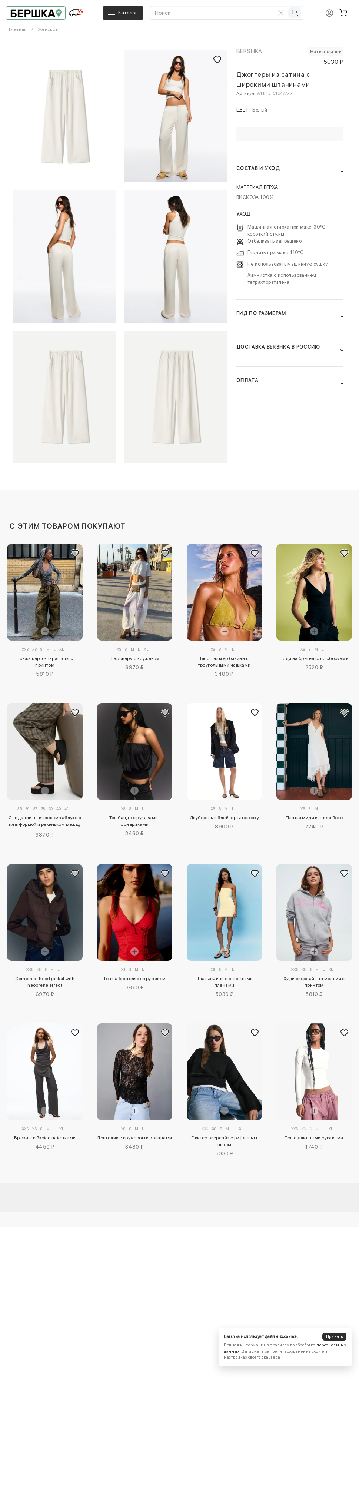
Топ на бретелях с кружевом (134, 978)
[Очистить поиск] (280, 12)
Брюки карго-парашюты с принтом (45, 662)
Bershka (249, 50)
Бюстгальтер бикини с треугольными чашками (224, 662)
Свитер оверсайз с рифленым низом (224, 1141)
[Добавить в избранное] (75, 553)
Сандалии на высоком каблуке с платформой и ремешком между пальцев (45, 822)
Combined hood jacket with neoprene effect (45, 982)
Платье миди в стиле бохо (314, 817)
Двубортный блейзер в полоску (224, 817)
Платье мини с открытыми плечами (224, 982)
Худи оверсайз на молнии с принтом (314, 982)
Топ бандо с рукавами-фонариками (134, 821)
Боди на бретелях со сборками (314, 658)
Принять (334, 1336)
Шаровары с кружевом (135, 658)
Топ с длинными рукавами (314, 1137)
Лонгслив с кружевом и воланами (134, 1137)
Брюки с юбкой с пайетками (45, 1137)
